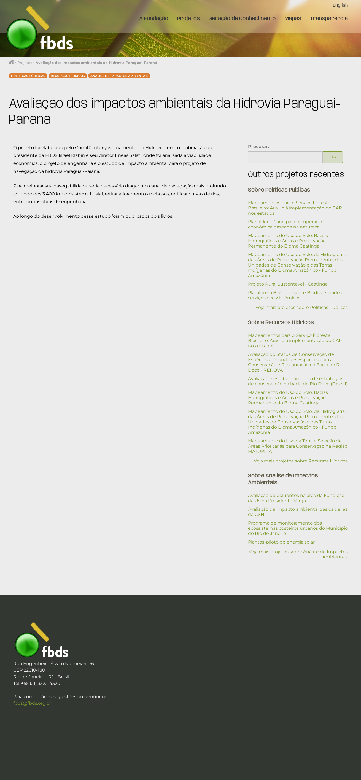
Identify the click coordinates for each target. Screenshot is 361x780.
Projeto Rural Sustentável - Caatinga (288, 284)
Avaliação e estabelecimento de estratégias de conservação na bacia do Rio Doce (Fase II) (297, 381)
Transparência (329, 18)
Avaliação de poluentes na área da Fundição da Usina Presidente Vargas (296, 498)
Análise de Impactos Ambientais (119, 76)
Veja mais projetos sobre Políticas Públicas (301, 307)
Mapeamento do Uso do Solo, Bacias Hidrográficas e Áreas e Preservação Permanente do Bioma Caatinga (288, 241)
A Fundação (153, 18)
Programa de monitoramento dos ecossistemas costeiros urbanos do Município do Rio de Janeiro (298, 528)
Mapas (293, 18)
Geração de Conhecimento (242, 18)
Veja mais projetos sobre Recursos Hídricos (301, 461)
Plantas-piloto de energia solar (281, 542)
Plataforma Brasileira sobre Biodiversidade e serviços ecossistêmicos (296, 295)
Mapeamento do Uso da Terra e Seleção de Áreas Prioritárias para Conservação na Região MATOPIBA (297, 446)
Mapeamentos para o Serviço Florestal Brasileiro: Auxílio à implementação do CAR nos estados (295, 208)
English (340, 5)
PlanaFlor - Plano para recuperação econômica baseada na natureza (286, 224)
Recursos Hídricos (68, 76)
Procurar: (258, 146)
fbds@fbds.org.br (32, 703)
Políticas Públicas (28, 76)
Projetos (188, 18)
